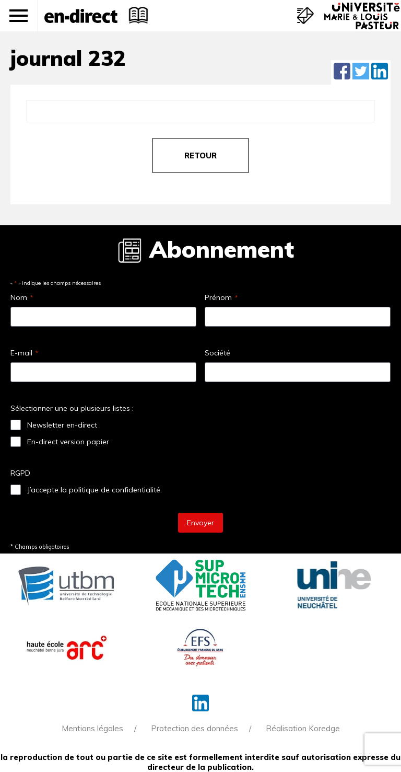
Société (217, 353)
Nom (21, 297)
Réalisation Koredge (303, 728)
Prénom (221, 297)
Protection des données (194, 728)
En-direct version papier (68, 441)
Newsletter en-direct (62, 425)
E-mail (24, 353)
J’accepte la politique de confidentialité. (94, 489)
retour (200, 155)
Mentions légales (92, 728)
